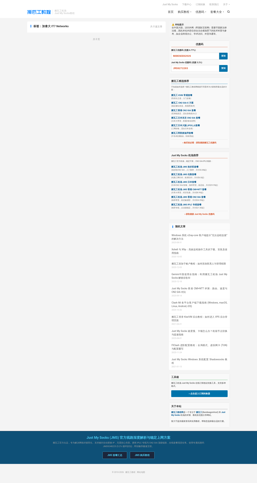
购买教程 (183, 12)
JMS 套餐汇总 (114, 455)
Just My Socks (170, 4)
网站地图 (141, 472)
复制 (223, 56)
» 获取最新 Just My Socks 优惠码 (199, 214)
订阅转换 (200, 4)
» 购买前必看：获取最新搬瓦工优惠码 (199, 143)
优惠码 (200, 12)
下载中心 (186, 4)
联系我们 (214, 4)
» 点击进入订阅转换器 (199, 393)
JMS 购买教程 (142, 455)
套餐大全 (216, 12)
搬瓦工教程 (39, 12)
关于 (225, 4)
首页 (171, 12)
